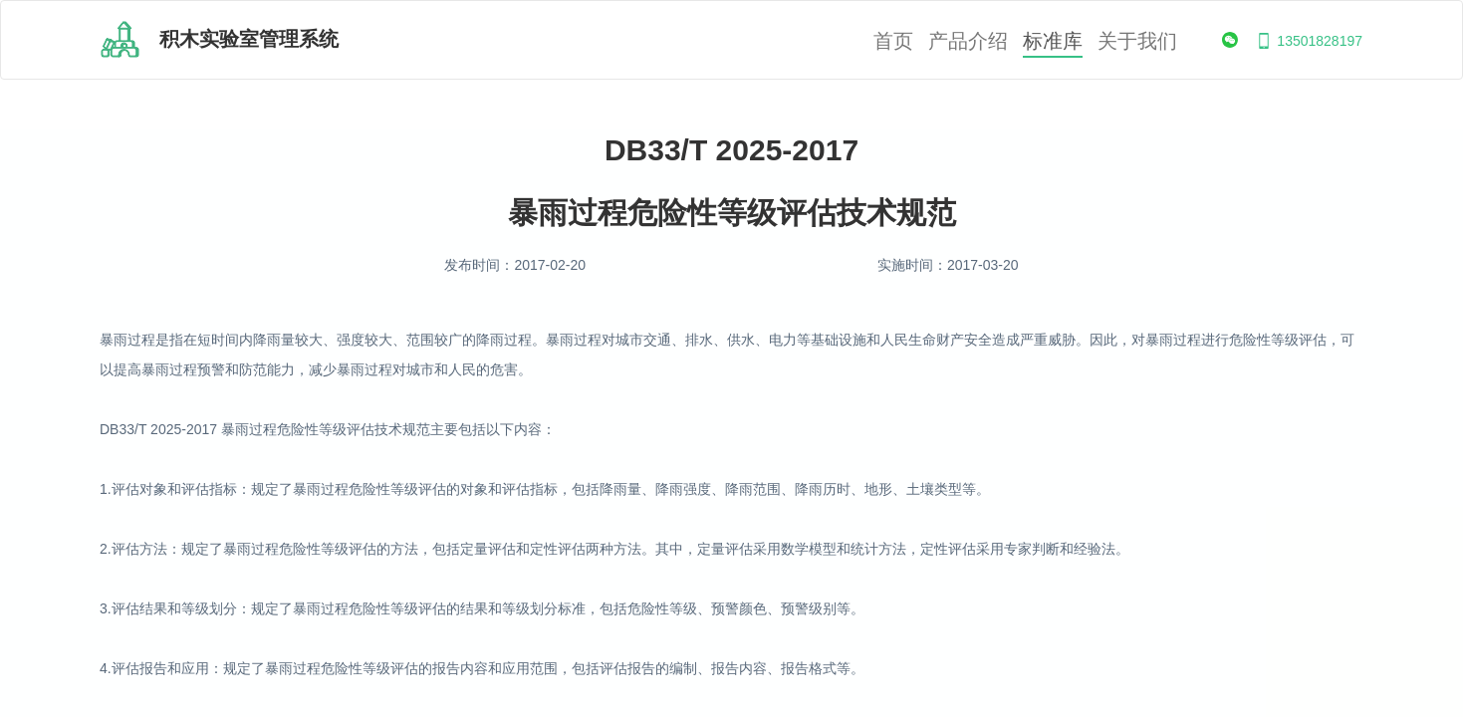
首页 (893, 41)
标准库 (1053, 41)
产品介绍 (968, 41)
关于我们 (1137, 41)
